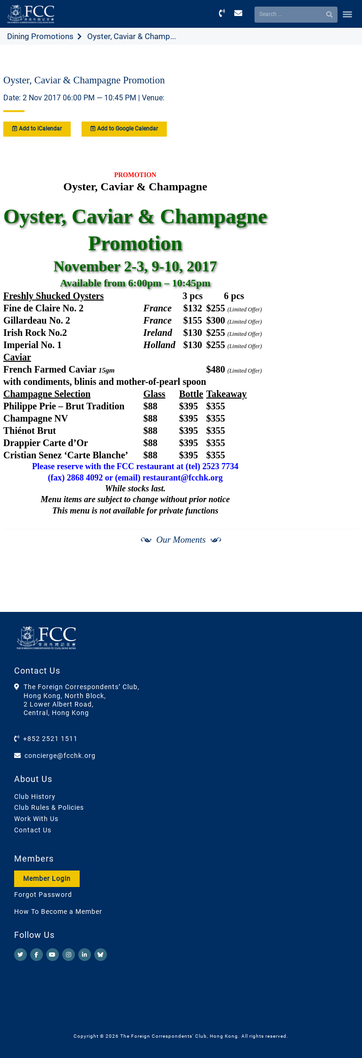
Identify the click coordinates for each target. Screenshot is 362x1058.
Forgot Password (43, 894)
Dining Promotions (40, 36)
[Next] (341, 588)
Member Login (47, 878)
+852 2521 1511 (50, 738)
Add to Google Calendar (124, 128)
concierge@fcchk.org (60, 755)
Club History (35, 796)
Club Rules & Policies (49, 807)
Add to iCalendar (37, 128)
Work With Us (36, 818)
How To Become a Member (58, 911)
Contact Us (32, 830)
